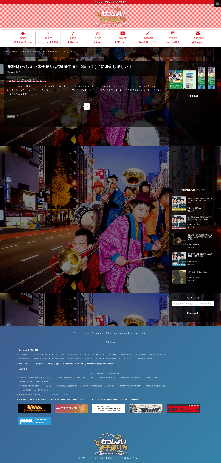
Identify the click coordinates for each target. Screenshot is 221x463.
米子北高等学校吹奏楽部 (107, 377)
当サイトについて (89, 400)
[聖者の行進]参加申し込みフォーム (64, 400)
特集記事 (190, 211)
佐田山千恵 (22, 377)
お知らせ (98, 42)
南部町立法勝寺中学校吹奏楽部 (29, 386)
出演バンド (73, 42)
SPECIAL (148, 38)
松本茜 (56, 394)
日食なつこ (47, 386)
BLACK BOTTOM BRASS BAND (41, 377)
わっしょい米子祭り (48, 42)
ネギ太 (92, 377)
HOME (23, 38)
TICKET (173, 38)
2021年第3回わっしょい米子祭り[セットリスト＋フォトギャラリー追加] (93, 354)
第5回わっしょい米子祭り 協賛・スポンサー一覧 (54, 364)
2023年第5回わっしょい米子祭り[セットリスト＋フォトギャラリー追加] (42, 358)
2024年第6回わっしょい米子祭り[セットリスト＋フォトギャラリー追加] (93, 358)
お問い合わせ (198, 42)
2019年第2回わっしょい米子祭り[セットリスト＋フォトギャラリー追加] (42, 354)
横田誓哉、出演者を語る (197, 272)
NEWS (98, 38)
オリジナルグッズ (127, 358)
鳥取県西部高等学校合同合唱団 (130, 377)
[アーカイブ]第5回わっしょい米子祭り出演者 (33, 382)
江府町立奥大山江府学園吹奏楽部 (66, 386)
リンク (124, 400)
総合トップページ (23, 42)
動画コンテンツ (123, 42)
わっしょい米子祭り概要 (28, 350)
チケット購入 (173, 42)
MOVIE (123, 38)
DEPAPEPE (67, 394)
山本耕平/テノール (151, 377)
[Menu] (217, 3)
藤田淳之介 (110, 386)
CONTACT (199, 38)
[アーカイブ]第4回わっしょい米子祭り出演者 (33, 390)
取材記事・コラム (148, 42)
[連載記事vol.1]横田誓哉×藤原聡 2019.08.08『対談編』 (200, 255)
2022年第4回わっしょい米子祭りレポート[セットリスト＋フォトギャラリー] (145, 354)
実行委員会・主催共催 (145, 358)
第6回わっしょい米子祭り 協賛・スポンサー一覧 (95, 364)
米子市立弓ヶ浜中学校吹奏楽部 (92, 386)
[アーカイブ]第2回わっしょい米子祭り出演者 (71, 377)
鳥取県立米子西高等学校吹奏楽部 (130, 386)
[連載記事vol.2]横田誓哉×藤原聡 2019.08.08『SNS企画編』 (200, 218)
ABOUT (48, 38)
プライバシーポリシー (108, 400)
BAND (73, 38)
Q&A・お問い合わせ (38, 400)
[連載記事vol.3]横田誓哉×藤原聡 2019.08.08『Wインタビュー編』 (200, 200)
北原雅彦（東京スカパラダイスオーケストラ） (34, 394)
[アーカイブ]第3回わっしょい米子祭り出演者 (104, 373)
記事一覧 (135, 400)
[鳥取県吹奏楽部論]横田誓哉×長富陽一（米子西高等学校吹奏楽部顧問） (200, 237)
